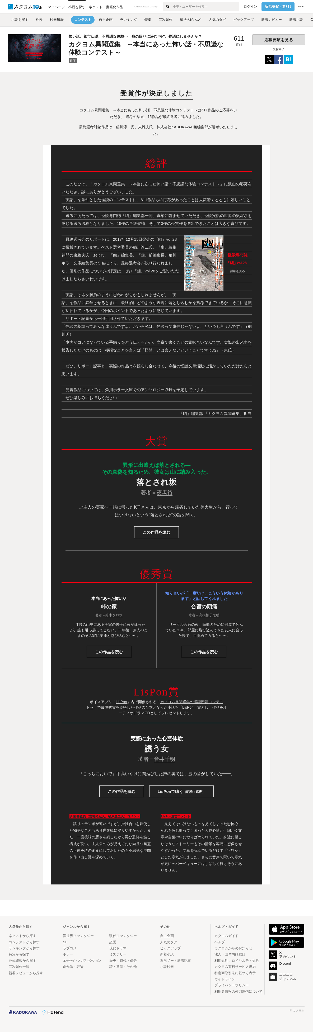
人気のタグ (168, 942)
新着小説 (167, 954)
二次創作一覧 (19, 967)
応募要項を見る (278, 39)
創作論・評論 (73, 967)
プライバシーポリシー (231, 985)
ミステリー (118, 954)
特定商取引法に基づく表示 (235, 973)
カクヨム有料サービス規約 (235, 967)
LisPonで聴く (181, 791)
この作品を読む (156, 532)
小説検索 (167, 967)
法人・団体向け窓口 (229, 954)
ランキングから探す (24, 948)
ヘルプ (219, 942)
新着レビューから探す (26, 973)
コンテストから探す (24, 942)
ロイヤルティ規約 (245, 961)
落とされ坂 (156, 482)
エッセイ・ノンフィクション (82, 961)
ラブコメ (70, 948)
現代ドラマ (118, 948)
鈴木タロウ (114, 615)
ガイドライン (224, 979)
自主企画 (167, 936)
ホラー (68, 954)
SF (65, 942)
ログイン (250, 6)
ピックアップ (170, 948)
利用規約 (221, 961)
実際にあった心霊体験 (156, 738)
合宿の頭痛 (204, 606)
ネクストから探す (22, 936)
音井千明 (164, 759)
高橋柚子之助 (209, 615)
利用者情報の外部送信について (238, 991)
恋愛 (112, 942)
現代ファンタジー (123, 936)
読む (109, 652)
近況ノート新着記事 (175, 961)
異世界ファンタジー (78, 936)
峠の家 (109, 606)
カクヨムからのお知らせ (233, 948)
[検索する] (167, 6)
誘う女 (156, 748)
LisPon (121, 702)
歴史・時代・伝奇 (123, 961)
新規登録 (279, 6)
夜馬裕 (164, 492)
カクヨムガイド (226, 936)
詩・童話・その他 (123, 967)
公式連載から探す (22, 961)
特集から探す (19, 954)
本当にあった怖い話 (109, 598)
